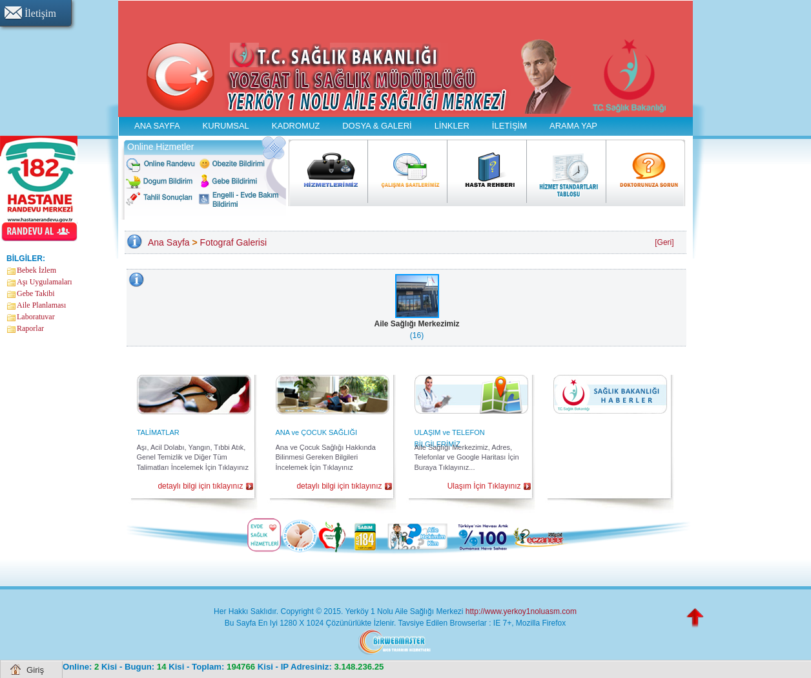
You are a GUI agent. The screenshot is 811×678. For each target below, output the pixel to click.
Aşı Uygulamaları (44, 281)
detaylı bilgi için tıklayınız (200, 486)
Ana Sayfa (169, 242)
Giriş (35, 670)
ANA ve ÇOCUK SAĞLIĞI (317, 432)
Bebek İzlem (36, 270)
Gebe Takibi (36, 293)
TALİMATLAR (158, 432)
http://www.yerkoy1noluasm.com (521, 611)
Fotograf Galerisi (233, 242)
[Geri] (664, 242)
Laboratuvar (36, 316)
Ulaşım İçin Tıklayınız (484, 486)
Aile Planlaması (41, 305)
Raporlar (30, 328)
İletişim (40, 13)
